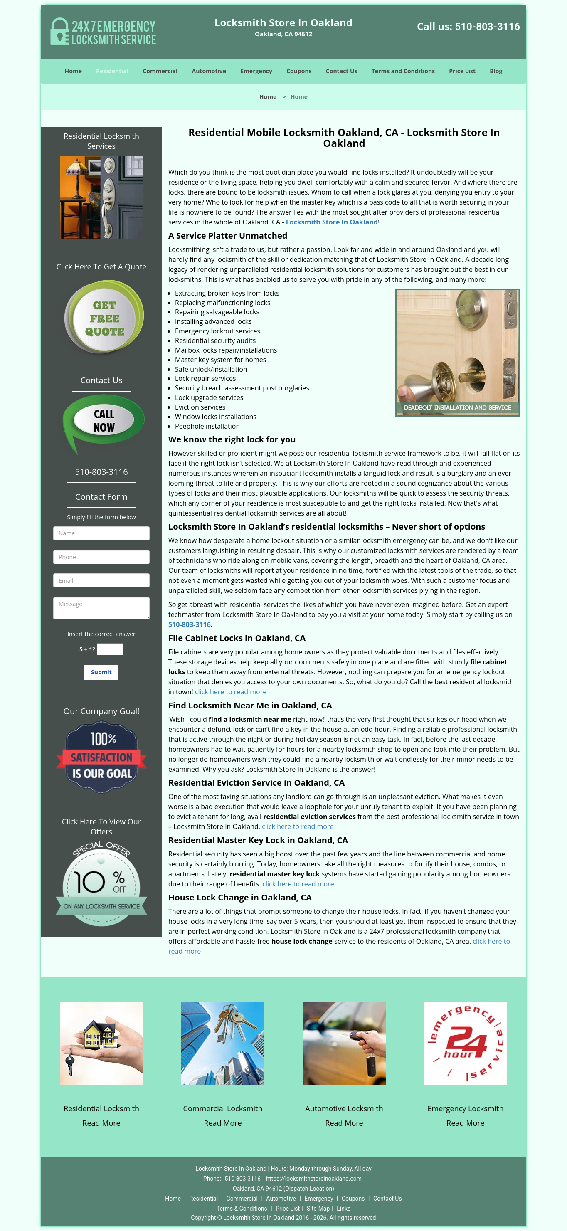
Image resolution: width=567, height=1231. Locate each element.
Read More (101, 1123)
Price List (462, 71)
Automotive (209, 71)
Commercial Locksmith (223, 1108)
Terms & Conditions (242, 1208)
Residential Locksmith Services (101, 141)
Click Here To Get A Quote (102, 266)
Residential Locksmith (101, 1108)
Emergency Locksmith (466, 1108)
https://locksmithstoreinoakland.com (314, 1178)
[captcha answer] (110, 649)
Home (73, 71)
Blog (496, 71)
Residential (112, 71)
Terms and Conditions (403, 71)
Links (343, 1208)
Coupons (298, 71)
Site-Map (318, 1208)
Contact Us (341, 71)
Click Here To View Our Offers (101, 826)
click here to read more (230, 691)
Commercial (160, 71)
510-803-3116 (487, 26)
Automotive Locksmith (344, 1108)
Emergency (256, 71)
